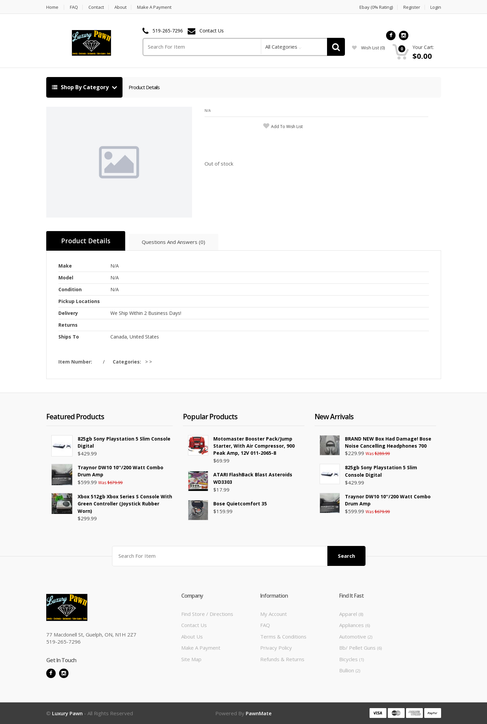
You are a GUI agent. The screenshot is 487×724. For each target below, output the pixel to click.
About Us (192, 636)
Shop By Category (81, 87)
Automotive (355, 636)
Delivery (68, 313)
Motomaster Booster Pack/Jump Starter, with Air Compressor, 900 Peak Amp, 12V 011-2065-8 (254, 445)
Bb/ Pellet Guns (360, 647)
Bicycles (351, 659)
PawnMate (259, 713)
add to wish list (287, 126)
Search (346, 555)
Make (65, 266)
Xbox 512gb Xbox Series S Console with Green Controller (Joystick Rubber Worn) (125, 503)
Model (65, 277)
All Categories (281, 46)
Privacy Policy (276, 647)
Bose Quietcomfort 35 (240, 503)
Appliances (354, 625)
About (120, 7)
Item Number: (76, 361)
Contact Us (211, 31)
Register (411, 7)
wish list (368, 48)
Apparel (351, 613)
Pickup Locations (79, 301)
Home (52, 7)
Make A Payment (154, 7)
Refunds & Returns (282, 659)
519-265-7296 (168, 31)
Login (435, 7)
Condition (70, 289)
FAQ (74, 7)
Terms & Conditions (283, 636)
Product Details (144, 87)
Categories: (128, 361)
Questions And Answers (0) (173, 242)
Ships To (68, 336)
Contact (96, 7)
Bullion (349, 670)
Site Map (191, 659)
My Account (273, 613)
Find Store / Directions (207, 613)
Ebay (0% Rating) (376, 7)
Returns (68, 325)
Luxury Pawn (68, 713)
